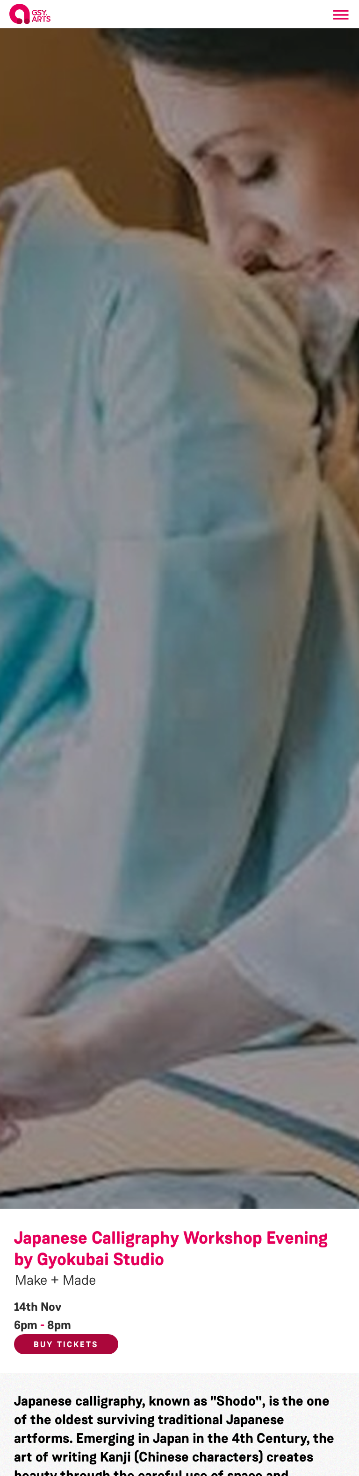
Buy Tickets (66, 1344)
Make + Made (55, 1280)
